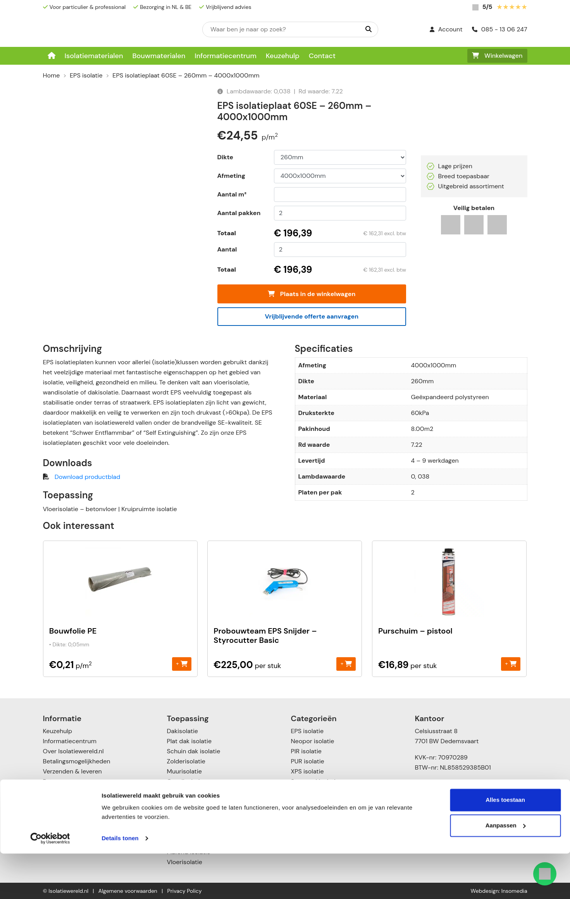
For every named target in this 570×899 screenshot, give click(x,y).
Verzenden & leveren (72, 771)
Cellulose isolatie (315, 812)
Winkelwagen (497, 56)
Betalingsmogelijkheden (76, 761)
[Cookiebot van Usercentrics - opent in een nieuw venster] (50, 884)
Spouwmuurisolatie (194, 801)
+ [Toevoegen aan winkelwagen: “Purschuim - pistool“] (510, 663)
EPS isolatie (86, 75)
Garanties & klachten (73, 791)
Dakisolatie (182, 731)
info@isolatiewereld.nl (452, 794)
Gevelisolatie (185, 781)
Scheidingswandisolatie (200, 791)
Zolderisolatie (186, 761)
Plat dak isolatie (189, 741)
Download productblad (87, 477)
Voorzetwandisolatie (196, 812)
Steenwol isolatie (315, 781)
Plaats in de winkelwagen (311, 294)
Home (51, 75)
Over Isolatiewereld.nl (73, 751)
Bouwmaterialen (158, 55)
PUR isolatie (307, 761)
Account (446, 29)
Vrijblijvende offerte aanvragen (311, 316)
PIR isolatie (306, 751)
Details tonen (120, 883)
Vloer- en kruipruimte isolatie (209, 822)
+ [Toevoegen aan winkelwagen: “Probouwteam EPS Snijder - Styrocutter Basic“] (346, 663)
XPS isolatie (307, 771)
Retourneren (60, 781)
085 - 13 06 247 (499, 29)
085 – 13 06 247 (444, 784)
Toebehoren (308, 822)
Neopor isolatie (312, 741)
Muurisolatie (184, 771)
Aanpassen (506, 870)
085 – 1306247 (442, 820)
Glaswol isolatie (313, 791)
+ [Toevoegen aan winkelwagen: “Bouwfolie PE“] (181, 663)
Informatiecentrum (226, 55)
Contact (322, 55)
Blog (49, 801)
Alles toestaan (505, 845)
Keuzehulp (283, 55)
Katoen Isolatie (312, 801)
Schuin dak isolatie (193, 751)
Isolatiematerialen (94, 55)
